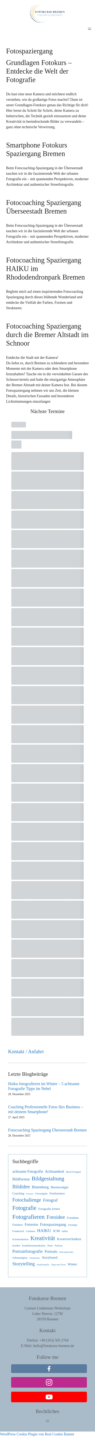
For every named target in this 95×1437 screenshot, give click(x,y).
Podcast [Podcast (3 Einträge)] (58, 1245)
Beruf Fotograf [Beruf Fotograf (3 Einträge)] (73, 1171)
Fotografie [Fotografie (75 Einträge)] (24, 1208)
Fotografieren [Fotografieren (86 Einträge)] (28, 1217)
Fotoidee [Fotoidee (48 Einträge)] (55, 1217)
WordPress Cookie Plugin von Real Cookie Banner (37, 1434)
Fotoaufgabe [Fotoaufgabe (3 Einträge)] (41, 1193)
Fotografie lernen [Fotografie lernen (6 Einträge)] (49, 1208)
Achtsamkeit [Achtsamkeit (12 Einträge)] (54, 1171)
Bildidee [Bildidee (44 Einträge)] (21, 1187)
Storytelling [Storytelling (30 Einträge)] (23, 1263)
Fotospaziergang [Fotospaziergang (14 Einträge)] (53, 1224)
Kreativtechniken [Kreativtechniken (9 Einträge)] (69, 1239)
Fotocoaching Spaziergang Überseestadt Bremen (47, 1130)
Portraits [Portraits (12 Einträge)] (51, 1251)
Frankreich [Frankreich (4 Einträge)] (18, 1231)
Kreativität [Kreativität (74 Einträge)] (42, 1238)
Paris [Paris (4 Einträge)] (50, 1245)
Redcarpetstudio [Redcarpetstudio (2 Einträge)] (66, 1252)
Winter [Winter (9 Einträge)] (72, 1264)
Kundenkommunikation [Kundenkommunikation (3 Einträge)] (33, 1245)
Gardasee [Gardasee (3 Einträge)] (30, 1231)
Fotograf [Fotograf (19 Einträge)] (50, 1200)
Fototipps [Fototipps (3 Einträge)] (72, 1224)
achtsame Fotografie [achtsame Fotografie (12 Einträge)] (27, 1171)
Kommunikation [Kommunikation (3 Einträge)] (20, 1239)
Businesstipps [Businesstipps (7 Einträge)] (60, 1187)
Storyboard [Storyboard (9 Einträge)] (49, 1257)
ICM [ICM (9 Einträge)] (56, 1231)
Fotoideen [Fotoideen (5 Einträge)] (73, 1217)
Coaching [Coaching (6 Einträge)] (18, 1193)
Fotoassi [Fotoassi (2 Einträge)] (29, 1194)
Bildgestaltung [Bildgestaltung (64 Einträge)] (48, 1178)
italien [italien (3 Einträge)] (65, 1231)
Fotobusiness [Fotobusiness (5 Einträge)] (57, 1193)
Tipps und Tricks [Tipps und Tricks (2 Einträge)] (58, 1264)
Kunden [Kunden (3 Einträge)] (16, 1245)
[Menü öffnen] (89, 28)
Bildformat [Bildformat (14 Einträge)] (21, 1179)
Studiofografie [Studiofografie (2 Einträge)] (43, 1264)
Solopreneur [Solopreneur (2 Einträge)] (35, 1258)
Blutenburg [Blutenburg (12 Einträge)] (40, 1187)
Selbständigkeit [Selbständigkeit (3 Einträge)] (19, 1257)
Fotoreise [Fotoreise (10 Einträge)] (31, 1224)
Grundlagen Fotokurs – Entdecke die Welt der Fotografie (39, 71)
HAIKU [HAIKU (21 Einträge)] (44, 1230)
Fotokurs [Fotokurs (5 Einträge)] (17, 1224)
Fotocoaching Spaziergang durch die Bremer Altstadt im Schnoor (47, 334)
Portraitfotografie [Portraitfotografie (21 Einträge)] (27, 1251)
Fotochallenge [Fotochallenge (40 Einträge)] (26, 1200)
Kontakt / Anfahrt (26, 1051)
